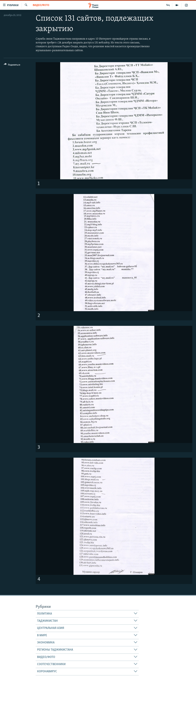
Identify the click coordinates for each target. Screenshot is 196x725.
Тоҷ (168, 5)
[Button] (12, 65)
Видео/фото (41, 5)
